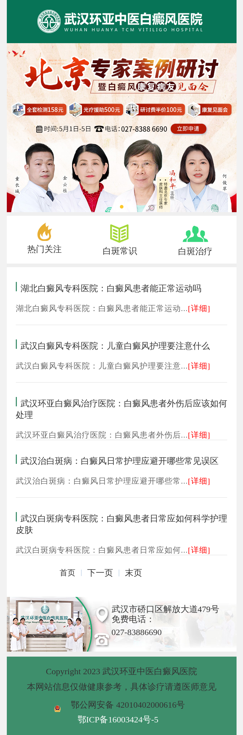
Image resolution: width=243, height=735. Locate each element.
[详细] (199, 308)
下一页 (100, 573)
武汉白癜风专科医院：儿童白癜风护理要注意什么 (115, 346)
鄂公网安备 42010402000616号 (128, 704)
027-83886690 (137, 632)
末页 (133, 573)
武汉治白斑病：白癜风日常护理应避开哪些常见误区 (119, 461)
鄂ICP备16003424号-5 (118, 719)
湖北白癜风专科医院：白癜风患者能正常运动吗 (110, 288)
